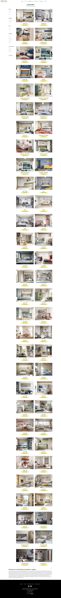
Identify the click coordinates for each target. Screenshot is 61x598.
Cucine (25, 1)
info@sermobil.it (31, 592)
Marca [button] (10, 9)
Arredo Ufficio (41, 1)
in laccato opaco (10, 20)
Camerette (34, 6)
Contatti (45, 1)
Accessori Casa (36, 1)
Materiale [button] (10, 18)
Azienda (22, 1)
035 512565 (30, 591)
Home (26, 6)
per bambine (10, 48)
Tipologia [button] (10, 33)
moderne (10, 29)
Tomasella (10, 14)
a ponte (9, 35)
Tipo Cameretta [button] (11, 46)
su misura (10, 42)
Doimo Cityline (10, 11)
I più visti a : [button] (11, 55)
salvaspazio (10, 41)
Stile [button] (9, 25)
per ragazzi (10, 51)
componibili (10, 38)
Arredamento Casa (30, 1)
